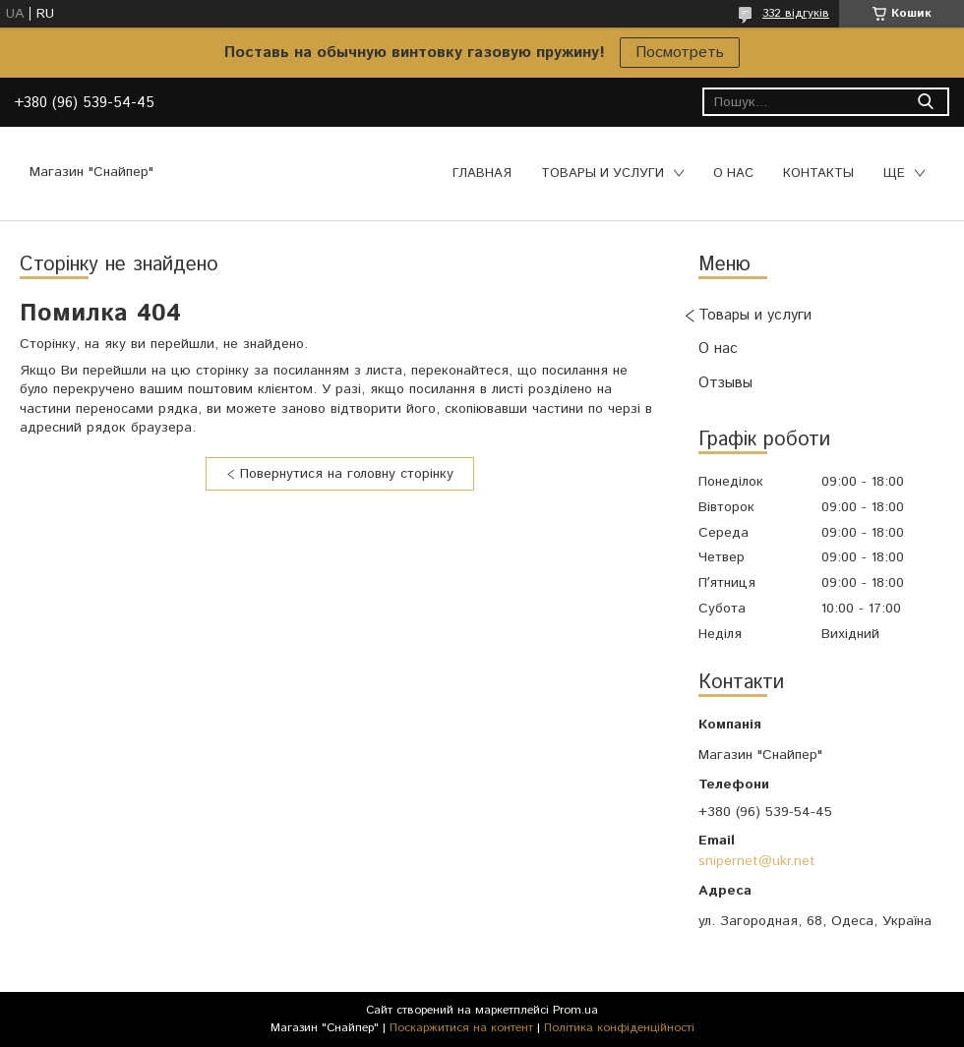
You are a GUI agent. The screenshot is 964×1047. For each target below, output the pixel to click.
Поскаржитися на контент (461, 1027)
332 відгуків (795, 13)
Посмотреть (679, 52)
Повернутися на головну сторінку (346, 474)
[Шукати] (925, 101)
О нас (733, 173)
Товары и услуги (602, 173)
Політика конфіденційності (619, 1027)
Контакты (818, 173)
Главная (482, 173)
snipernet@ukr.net (756, 861)
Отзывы (725, 383)
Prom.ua (575, 1010)
